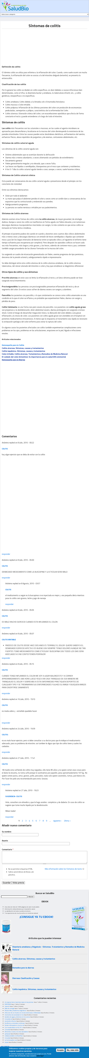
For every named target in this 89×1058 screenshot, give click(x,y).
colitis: (5, 734)
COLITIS (5, 566)
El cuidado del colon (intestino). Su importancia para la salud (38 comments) (34, 356)
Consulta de (8, 1019)
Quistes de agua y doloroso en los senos (17, 1017)
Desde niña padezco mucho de (14, 1025)
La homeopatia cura (11, 1040)
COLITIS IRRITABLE (9, 639)
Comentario (7, 849)
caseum (7, 1006)
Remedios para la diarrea (23, 967)
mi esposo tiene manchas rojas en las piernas (19, 1002)
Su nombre (6, 831)
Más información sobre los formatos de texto (63, 868)
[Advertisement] (21, 45)
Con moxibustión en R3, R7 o (14, 1027)
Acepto (60, 1050)
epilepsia (7, 1034)
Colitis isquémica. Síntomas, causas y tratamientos (23, 351)
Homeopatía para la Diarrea (13, 359)
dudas (6, 1042)
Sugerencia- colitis (13, 796)
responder (6, 554)
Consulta (7, 1029)
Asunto (5, 840)
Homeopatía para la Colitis (13, 345)
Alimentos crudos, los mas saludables (16, 1032)
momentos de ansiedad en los (14, 1015)
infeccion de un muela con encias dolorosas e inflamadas (23, 1013)
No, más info (72, 1050)
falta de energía (9, 1008)
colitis (5, 448)
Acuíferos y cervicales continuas (15, 1023)
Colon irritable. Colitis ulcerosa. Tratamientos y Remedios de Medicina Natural (35, 354)
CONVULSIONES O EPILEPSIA (14, 1036)
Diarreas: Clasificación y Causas (25, 978)
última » (67, 820)
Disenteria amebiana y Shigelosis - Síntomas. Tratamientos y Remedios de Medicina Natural (48, 948)
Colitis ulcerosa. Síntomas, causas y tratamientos (23, 348)
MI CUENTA (5, 1046)
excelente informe (10, 1021)
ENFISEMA (8, 1004)
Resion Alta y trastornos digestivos (16, 1010)
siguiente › (57, 820)
